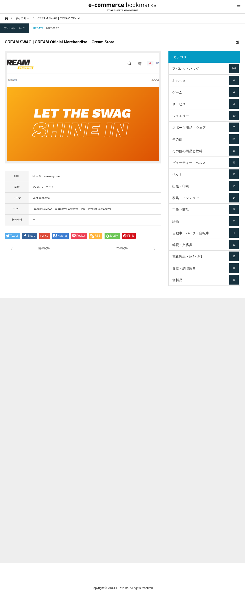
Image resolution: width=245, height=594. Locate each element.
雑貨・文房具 (205, 244)
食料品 (205, 280)
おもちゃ (205, 80)
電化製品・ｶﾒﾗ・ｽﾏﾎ (205, 256)
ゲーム (205, 92)
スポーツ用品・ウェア (205, 127)
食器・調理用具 (205, 268)
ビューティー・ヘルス (205, 162)
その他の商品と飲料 (205, 151)
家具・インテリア (205, 197)
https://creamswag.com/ (46, 176)
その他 (205, 139)
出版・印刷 (205, 186)
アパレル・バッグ (14, 28)
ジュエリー (205, 115)
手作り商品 (205, 209)
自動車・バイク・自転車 (205, 233)
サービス (205, 104)
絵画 (205, 221)
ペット (205, 174)
